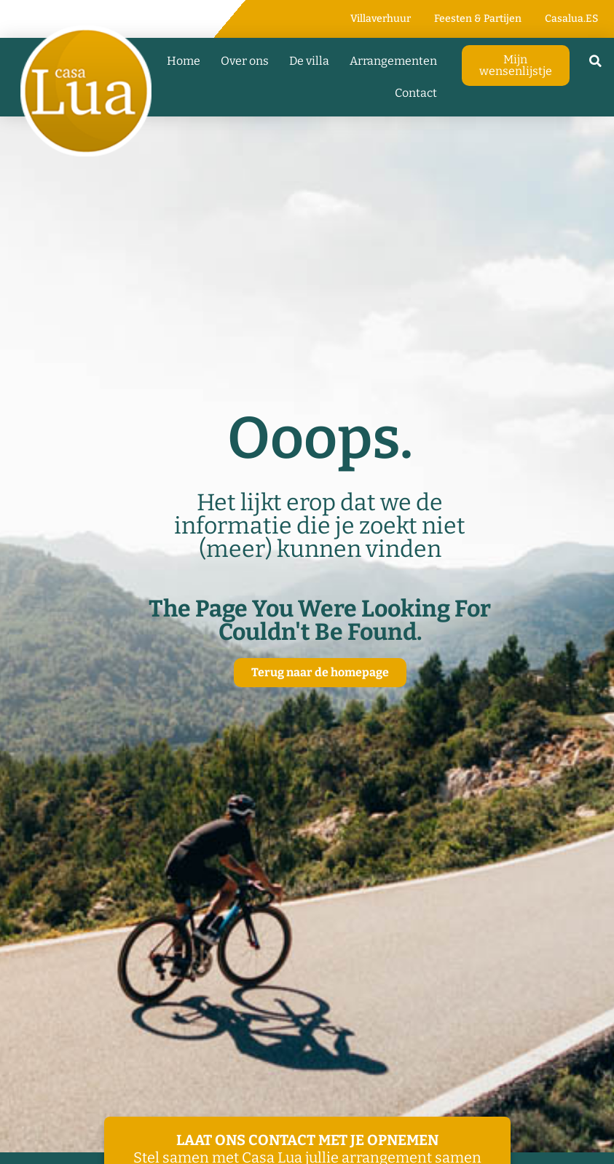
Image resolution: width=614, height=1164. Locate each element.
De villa (309, 61)
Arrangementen (393, 61)
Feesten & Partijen (477, 18)
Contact (416, 93)
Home (183, 61)
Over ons (245, 61)
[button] (596, 61)
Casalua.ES (571, 18)
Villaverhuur (380, 18)
